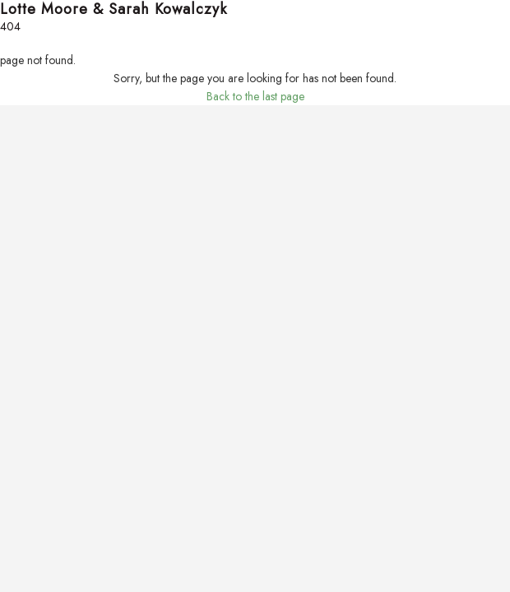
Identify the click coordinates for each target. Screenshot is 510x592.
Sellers (15, 222)
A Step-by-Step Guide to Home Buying (91, 204)
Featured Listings (39, 77)
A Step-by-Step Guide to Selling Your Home (104, 276)
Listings (16, 59)
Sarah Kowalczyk (41, 439)
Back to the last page (255, 561)
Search (17, 41)
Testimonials (28, 457)
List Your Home (36, 258)
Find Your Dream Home (57, 168)
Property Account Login (56, 131)
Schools (19, 330)
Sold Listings (29, 95)
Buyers (15, 149)
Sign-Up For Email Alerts (58, 113)
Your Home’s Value (45, 240)
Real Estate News (40, 366)
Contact (18, 475)
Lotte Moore (29, 421)
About (14, 385)
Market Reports (35, 312)
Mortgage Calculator (50, 186)
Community (27, 294)
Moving (17, 348)
